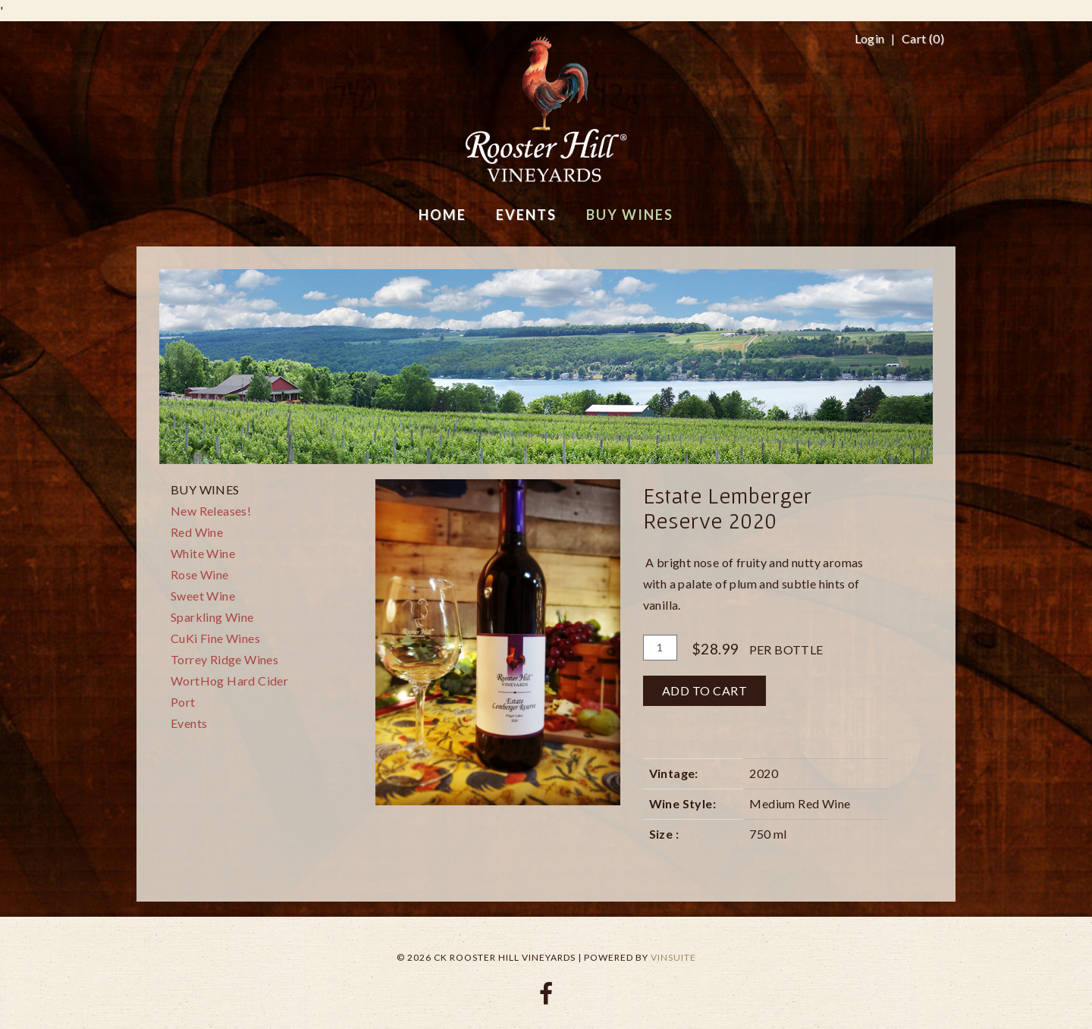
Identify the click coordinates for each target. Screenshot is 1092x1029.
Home (442, 214)
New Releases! (211, 511)
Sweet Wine (203, 595)
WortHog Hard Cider (229, 680)
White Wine (203, 553)
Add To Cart (705, 690)
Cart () (923, 39)
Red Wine (197, 532)
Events (189, 723)
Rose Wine (200, 574)
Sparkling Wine (212, 617)
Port (183, 702)
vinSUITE (673, 957)
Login (870, 39)
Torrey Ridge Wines (224, 659)
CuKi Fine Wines (215, 638)
